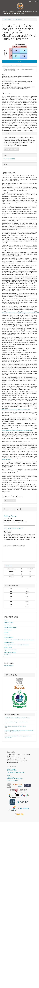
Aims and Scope (8, 622)
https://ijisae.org (6, 459)
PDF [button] (19, 61)
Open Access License (10, 652)
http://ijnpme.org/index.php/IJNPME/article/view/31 (16, 409)
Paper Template (8, 665)
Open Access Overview (10, 650)
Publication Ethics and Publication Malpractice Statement (19, 640)
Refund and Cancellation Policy (14, 778)
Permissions (7, 655)
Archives (9, 19)
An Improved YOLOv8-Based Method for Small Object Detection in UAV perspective (18, 736)
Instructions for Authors (10, 627)
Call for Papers (10, 516)
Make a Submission (10, 501)
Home (5, 19)
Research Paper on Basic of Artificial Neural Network (15, 726)
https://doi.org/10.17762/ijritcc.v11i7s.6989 (15, 65)
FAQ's (8, 775)
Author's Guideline (11, 769)
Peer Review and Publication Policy (15, 772)
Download (7, 635)
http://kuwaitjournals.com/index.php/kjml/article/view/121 (17, 430)
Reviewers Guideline (12, 770)
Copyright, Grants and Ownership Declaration (16, 645)
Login (36, 1)
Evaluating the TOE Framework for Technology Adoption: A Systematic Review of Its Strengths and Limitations (19, 731)
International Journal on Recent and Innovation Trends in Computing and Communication (20, 11)
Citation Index (8, 566)
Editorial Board (8, 630)
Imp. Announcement (13, 528)
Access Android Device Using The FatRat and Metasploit (16, 722)
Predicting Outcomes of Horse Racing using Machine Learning (17, 717)
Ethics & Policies (8, 637)
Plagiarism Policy (8, 642)
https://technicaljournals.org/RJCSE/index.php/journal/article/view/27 (20, 313)
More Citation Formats (11, 149)
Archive (6, 632)
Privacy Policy (10, 777)
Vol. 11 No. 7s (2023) (17, 19)
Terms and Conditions (12, 780)
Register (31, 1)
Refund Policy (8, 647)
